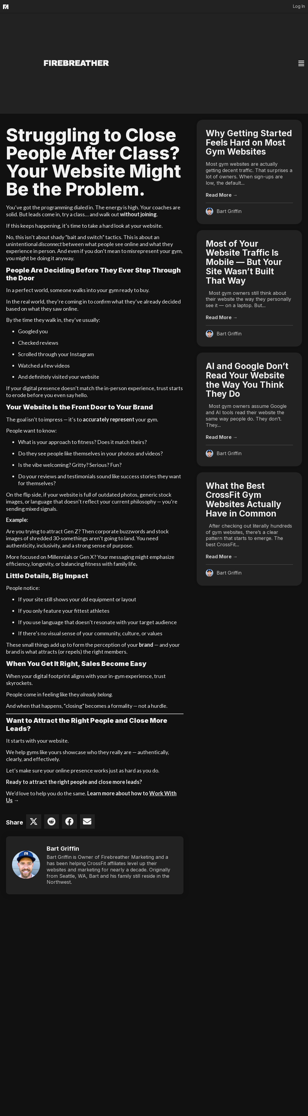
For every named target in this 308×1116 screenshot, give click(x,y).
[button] (229, 63)
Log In (299, 6)
